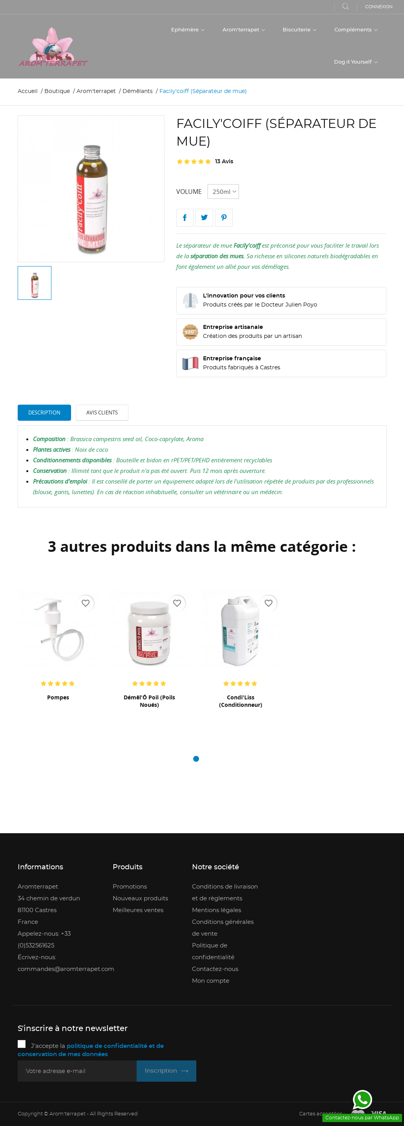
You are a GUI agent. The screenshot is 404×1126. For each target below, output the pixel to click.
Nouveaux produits (140, 899)
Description (44, 412)
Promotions (130, 887)
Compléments (354, 30)
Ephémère (185, 30)
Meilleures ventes (138, 910)
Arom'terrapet (241, 30)
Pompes (58, 697)
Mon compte (210, 981)
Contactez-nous (215, 969)
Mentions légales (216, 910)
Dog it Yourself (353, 62)
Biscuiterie (297, 30)
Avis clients (102, 412)
